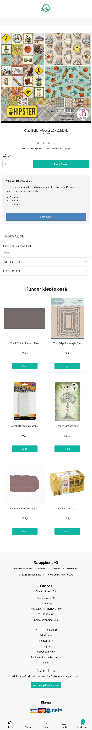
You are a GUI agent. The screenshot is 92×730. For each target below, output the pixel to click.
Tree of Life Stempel (67, 425)
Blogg (46, 662)
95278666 (48, 614)
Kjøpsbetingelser (46, 651)
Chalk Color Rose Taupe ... (24, 508)
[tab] (46, 236)
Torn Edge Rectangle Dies (67, 343)
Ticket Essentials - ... (67, 508)
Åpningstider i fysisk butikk (46, 656)
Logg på (46, 646)
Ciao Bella (45, 133)
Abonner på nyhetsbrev (46, 685)
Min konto (46, 635)
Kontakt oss (46, 640)
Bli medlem (46, 216)
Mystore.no (66, 574)
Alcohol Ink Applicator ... (24, 425)
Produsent (11, 262)
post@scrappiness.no (46, 619)
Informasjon (13, 236)
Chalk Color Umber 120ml (24, 343)
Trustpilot (11, 271)
